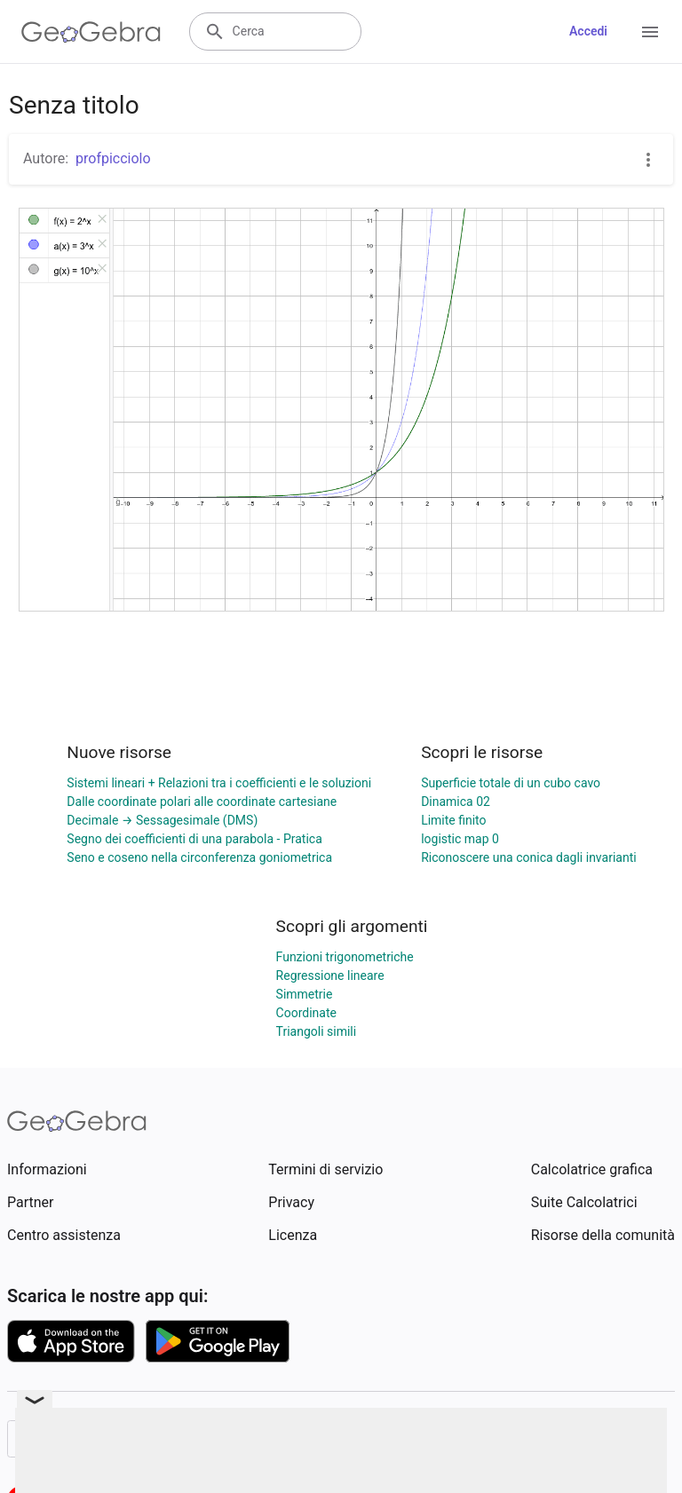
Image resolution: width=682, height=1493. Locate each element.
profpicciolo (113, 158)
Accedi (588, 31)
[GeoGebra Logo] (91, 32)
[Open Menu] (650, 32)
